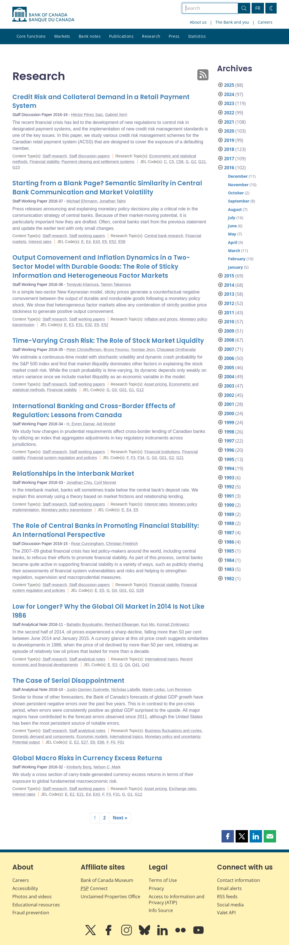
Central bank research (163, 236)
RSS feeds (227, 896)
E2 (76, 742)
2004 (229, 376)
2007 (229, 349)
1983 (229, 569)
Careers (265, 22)
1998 (229, 432)
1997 (229, 441)
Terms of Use (163, 880)
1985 (229, 551)
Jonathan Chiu (79, 482)
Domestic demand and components (43, 736)
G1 (131, 390)
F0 (113, 742)
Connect (94, 888)
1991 (229, 496)
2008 (229, 340)
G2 (193, 161)
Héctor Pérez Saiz (87, 114)
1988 (229, 523)
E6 (92, 742)
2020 (229, 131)
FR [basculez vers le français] (257, 8)
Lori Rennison (179, 689)
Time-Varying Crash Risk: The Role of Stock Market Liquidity (108, 340)
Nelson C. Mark (106, 767)
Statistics (197, 36)
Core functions (31, 36)
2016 (229, 167)
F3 (133, 457)
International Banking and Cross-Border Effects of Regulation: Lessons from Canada (93, 410)
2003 (229, 386)
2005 (229, 367)
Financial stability (44, 161)
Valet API (226, 913)
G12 (140, 390)
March (234, 250)
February (236, 258)
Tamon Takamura (116, 284)
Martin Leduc (153, 689)
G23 (16, 167)
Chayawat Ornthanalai (176, 349)
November (238, 184)
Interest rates (40, 241)
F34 (140, 457)
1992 (229, 487)
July (231, 217)
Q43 (145, 664)
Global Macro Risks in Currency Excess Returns (87, 758)
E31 (79, 325)
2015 (229, 276)
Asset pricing (155, 384)
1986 (229, 542)
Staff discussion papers (89, 156)
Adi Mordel (105, 424)
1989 (229, 514)
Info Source (161, 910)
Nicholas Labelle (125, 689)
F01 (121, 742)
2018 (229, 149)
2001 (229, 404)
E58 (121, 241)
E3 (71, 325)
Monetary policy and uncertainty (172, 736)
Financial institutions (162, 452)
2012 (229, 303)
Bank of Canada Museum (107, 880)
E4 (88, 241)
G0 (114, 390)
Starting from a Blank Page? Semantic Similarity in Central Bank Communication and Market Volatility (107, 188)
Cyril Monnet (105, 482)
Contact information (238, 880)
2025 (229, 85)
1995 (229, 459)
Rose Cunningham (87, 543)
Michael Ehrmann (82, 201)
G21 (202, 161)
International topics (161, 659)
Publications (121, 36)
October (236, 192)
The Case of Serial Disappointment (68, 680)
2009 (229, 331)
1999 (229, 422)
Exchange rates (182, 788)
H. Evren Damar (81, 424)
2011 (229, 313)
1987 (229, 533)
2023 (229, 103)
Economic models (92, 736)
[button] (228, 836)
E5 (104, 241)
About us (198, 22)
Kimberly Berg (79, 767)
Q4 (127, 664)
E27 (84, 742)
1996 (229, 450)
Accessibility (25, 888)
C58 (180, 161)
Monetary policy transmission (66, 510)
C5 (171, 161)
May (232, 234)
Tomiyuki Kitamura (82, 284)
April (232, 242)
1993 (229, 478)
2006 (229, 358)
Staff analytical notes (87, 659)
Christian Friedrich (122, 543)
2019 (229, 140)
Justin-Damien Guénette (88, 689)
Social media (230, 905)
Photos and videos (32, 896)
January (235, 267)
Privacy (156, 888)
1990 (229, 505)
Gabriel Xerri (116, 114)
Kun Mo (147, 624)
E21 (80, 794)
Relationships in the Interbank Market (73, 473)
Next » (120, 818)
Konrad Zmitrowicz (173, 624)
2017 (229, 158)
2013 (229, 294)
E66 (100, 742)
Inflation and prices (161, 319)
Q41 (135, 664)
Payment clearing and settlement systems (98, 161)
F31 (116, 794)
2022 (229, 113)
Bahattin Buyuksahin (85, 624)
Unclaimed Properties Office (110, 896)
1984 (229, 560)
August (235, 209)
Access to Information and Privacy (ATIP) (176, 899)
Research (151, 36)
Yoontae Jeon (143, 349)
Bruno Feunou (116, 349)
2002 (229, 395)
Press (174, 36)
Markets (62, 36)
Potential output (26, 742)
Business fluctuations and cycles (173, 730)
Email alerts (229, 888)
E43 (96, 241)
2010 (229, 322)
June (232, 225)
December (238, 176)
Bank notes (90, 36)
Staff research (54, 156)
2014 (229, 285)
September (238, 201)
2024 (229, 94)
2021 (229, 122)
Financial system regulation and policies (62, 457)
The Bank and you (232, 22)
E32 (88, 325)
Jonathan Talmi (112, 201)
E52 (112, 241)
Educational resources (36, 905)
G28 (140, 590)
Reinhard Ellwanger (122, 624)
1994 (229, 468)
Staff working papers (87, 236)
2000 (229, 413)
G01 (123, 390)
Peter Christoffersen (84, 349)
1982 (229, 578)
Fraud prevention (30, 913)
